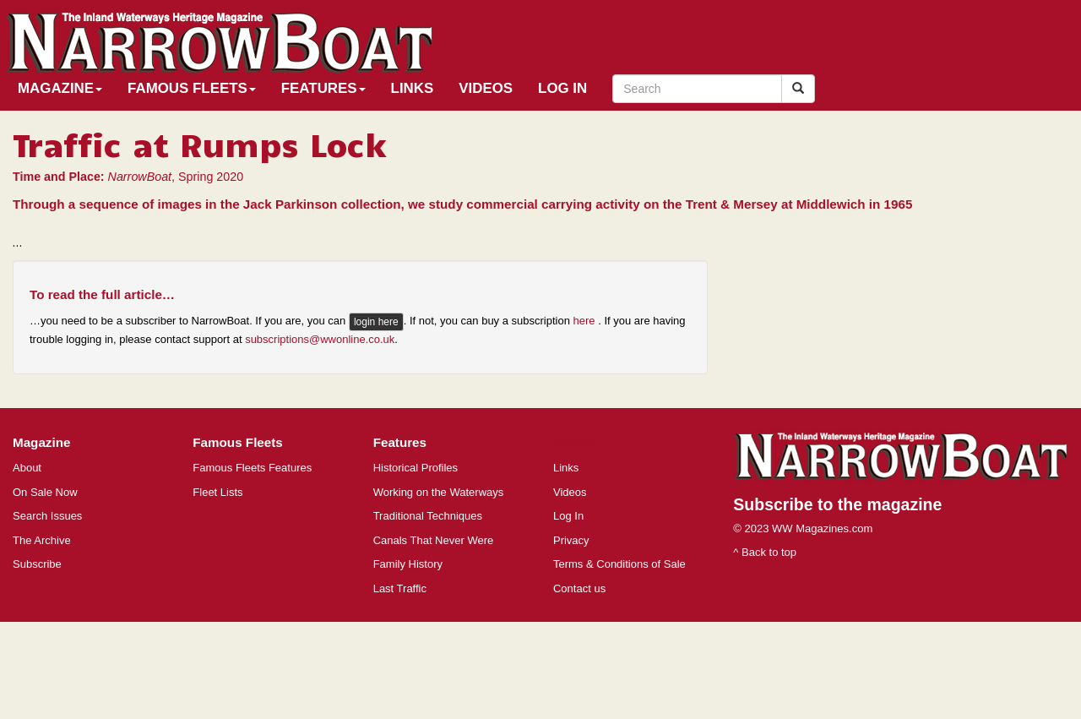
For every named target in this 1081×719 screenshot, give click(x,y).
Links (412, 88)
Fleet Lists (217, 492)
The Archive (42, 540)
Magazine (60, 88)
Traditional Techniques (427, 515)
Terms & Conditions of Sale (619, 564)
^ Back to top (764, 552)
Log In (562, 88)
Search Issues (47, 515)
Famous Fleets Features (252, 467)
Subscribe (37, 564)
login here (376, 322)
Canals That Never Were (433, 540)
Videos (486, 88)
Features (323, 88)
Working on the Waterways (438, 492)
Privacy (571, 540)
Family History (408, 564)
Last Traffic (399, 588)
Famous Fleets (192, 88)
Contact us (579, 588)
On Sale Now (45, 492)
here (586, 321)
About (27, 467)
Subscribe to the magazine (837, 504)
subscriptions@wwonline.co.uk (319, 339)
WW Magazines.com (822, 528)
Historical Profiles (415, 467)
